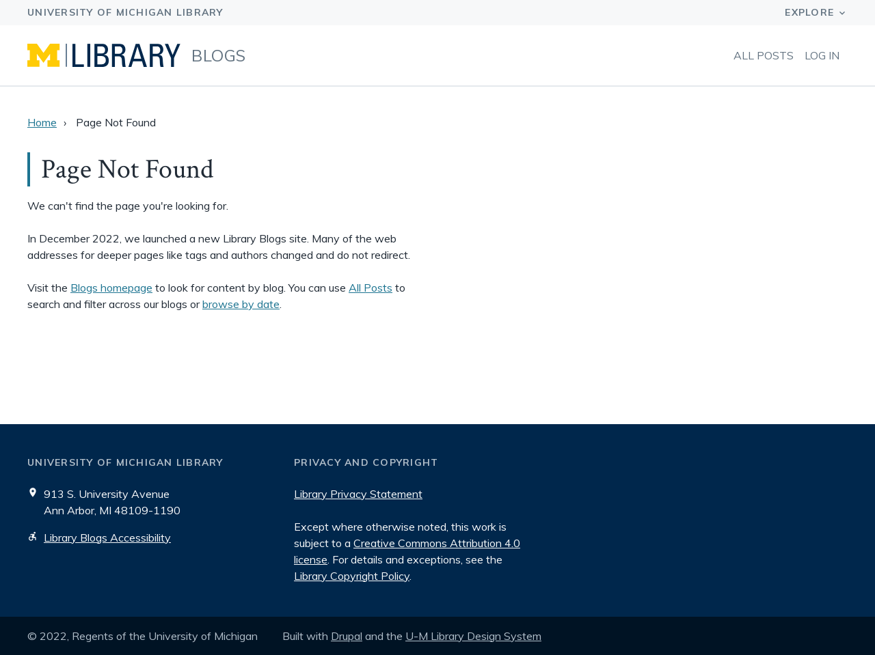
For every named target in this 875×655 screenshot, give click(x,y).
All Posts (763, 55)
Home (42, 122)
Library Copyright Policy (351, 576)
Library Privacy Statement (358, 494)
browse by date (241, 304)
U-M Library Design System (473, 636)
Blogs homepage (111, 287)
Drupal (346, 636)
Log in (822, 55)
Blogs (218, 55)
